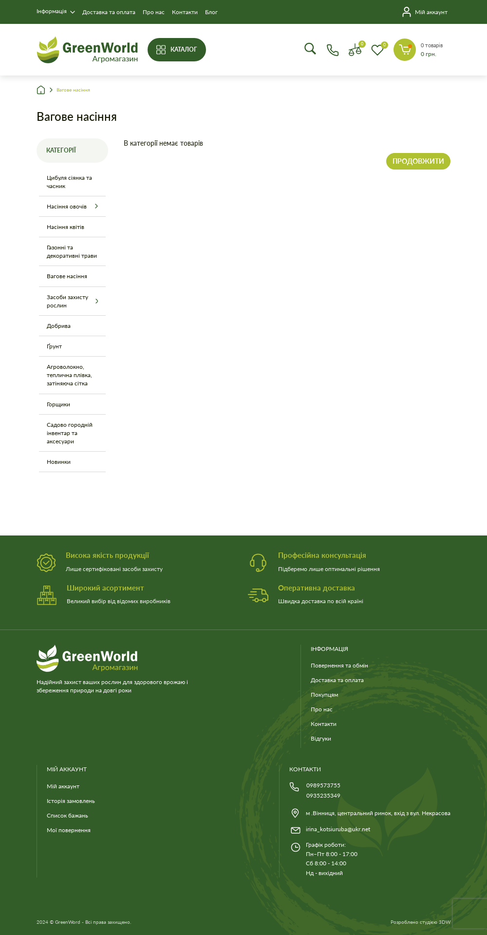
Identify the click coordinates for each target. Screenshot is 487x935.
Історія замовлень (71, 800)
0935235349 (323, 795)
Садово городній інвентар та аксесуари (70, 433)
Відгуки (321, 738)
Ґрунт (54, 346)
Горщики (58, 404)
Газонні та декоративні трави (72, 251)
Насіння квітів (65, 226)
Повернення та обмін (339, 665)
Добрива (59, 325)
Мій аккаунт (63, 786)
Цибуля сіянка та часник (69, 182)
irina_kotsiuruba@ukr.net (338, 829)
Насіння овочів (67, 206)
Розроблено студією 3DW (420, 922)
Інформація (52, 11)
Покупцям (324, 694)
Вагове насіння (73, 90)
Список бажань (67, 815)
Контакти (185, 12)
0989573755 (323, 785)
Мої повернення (69, 830)
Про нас (154, 12)
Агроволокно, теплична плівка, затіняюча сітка (69, 375)
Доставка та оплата (108, 12)
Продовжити (418, 161)
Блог (211, 12)
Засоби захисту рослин (67, 301)
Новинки (59, 461)
